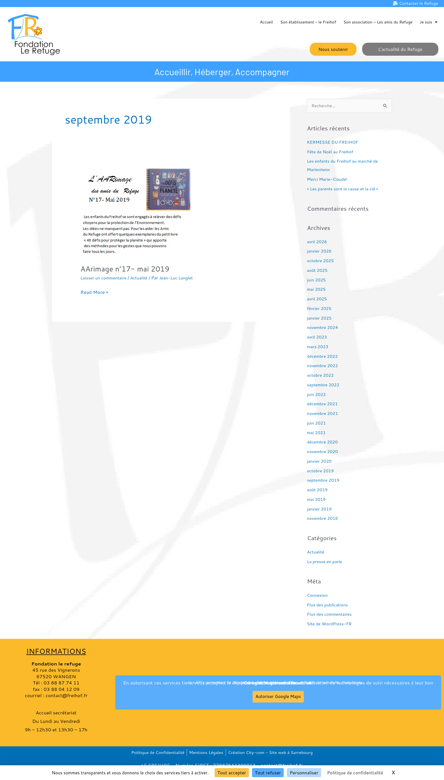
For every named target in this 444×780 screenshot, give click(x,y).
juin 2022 (316, 394)
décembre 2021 (322, 404)
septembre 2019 (323, 480)
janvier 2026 (319, 251)
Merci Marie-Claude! (327, 179)
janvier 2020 (319, 461)
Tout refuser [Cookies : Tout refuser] (268, 772)
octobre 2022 (320, 375)
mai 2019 (316, 499)
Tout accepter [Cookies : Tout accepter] (231, 772)
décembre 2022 (322, 356)
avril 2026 (317, 242)
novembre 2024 (322, 328)
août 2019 (317, 490)
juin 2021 (316, 423)
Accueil (266, 22)
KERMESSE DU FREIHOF (332, 142)
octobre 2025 (320, 261)
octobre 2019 (320, 471)
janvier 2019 (319, 509)
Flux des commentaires (329, 614)
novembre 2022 (322, 366)
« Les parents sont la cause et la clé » (343, 189)
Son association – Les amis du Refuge (378, 22)
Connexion (317, 595)
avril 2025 (317, 299)
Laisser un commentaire (103, 278)
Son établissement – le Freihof (308, 22)
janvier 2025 (319, 318)
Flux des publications (327, 605)
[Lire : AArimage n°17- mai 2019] (137, 211)
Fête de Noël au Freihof (330, 152)
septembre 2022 (323, 385)
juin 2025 (316, 280)
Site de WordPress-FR (329, 624)
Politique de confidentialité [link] (355, 772)
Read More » (94, 291)
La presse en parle (324, 561)
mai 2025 (316, 289)
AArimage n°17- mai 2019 (125, 269)
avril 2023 (317, 337)
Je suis (428, 22)
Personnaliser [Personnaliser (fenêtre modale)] (304, 772)
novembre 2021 (322, 413)
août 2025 (317, 270)
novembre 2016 (322, 519)
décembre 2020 (322, 442)
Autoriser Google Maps (278, 696)
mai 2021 (316, 433)
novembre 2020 (322, 451)
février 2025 (319, 308)
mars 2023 (317, 347)
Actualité (139, 278)
